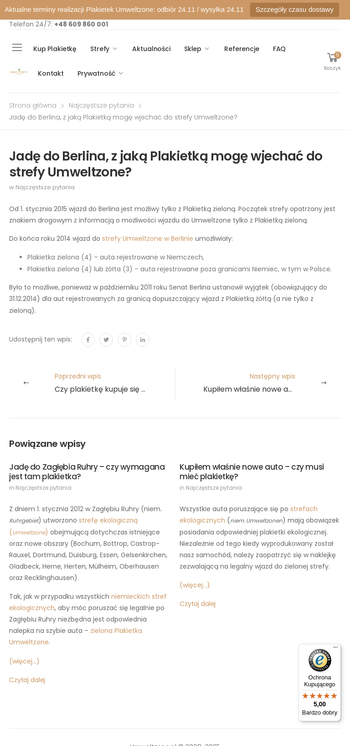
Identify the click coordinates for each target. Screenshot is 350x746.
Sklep (192, 48)
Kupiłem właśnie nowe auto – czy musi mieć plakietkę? (252, 471)
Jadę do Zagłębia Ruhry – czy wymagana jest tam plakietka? (87, 471)
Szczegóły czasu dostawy (295, 9)
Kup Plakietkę (55, 48)
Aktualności (151, 48)
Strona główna (33, 105)
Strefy (99, 48)
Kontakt (51, 73)
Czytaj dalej (27, 679)
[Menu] (335, 649)
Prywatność (96, 73)
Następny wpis (272, 383)
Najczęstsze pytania (101, 105)
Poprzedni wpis (115, 383)
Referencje (241, 48)
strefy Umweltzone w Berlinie (147, 238)
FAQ (279, 48)
